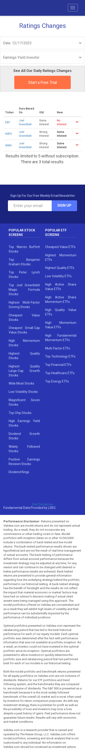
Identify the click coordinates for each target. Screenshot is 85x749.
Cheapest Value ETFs (60, 247)
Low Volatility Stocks (23, 392)
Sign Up (64, 205)
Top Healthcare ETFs (60, 373)
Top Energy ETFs (57, 381)
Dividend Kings (19, 472)
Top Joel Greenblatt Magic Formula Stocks (24, 289)
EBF (7, 122)
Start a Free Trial (42, 82)
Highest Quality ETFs (59, 268)
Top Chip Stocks (20, 413)
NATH (8, 133)
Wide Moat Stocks (21, 383)
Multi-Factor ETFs (57, 348)
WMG (8, 145)
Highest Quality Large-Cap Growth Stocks (24, 370)
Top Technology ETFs (60, 356)
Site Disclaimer (42, 504)
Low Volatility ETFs (58, 276)
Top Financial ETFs (58, 365)
